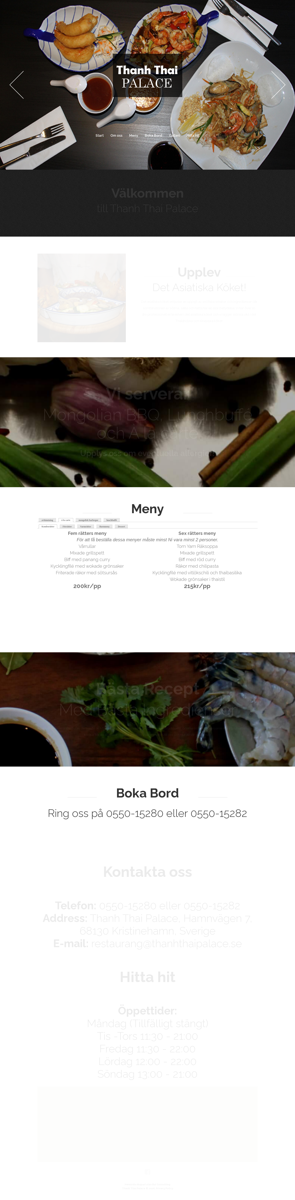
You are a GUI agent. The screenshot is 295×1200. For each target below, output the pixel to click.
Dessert (121, 526)
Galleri (174, 135)
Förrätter (67, 526)
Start (100, 135)
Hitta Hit (193, 135)
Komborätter (50, 526)
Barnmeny (104, 526)
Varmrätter (85, 526)
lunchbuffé (111, 520)
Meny (133, 135)
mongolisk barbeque (88, 520)
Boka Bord (153, 135)
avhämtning (47, 520)
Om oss (116, 135)
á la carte (65, 520)
